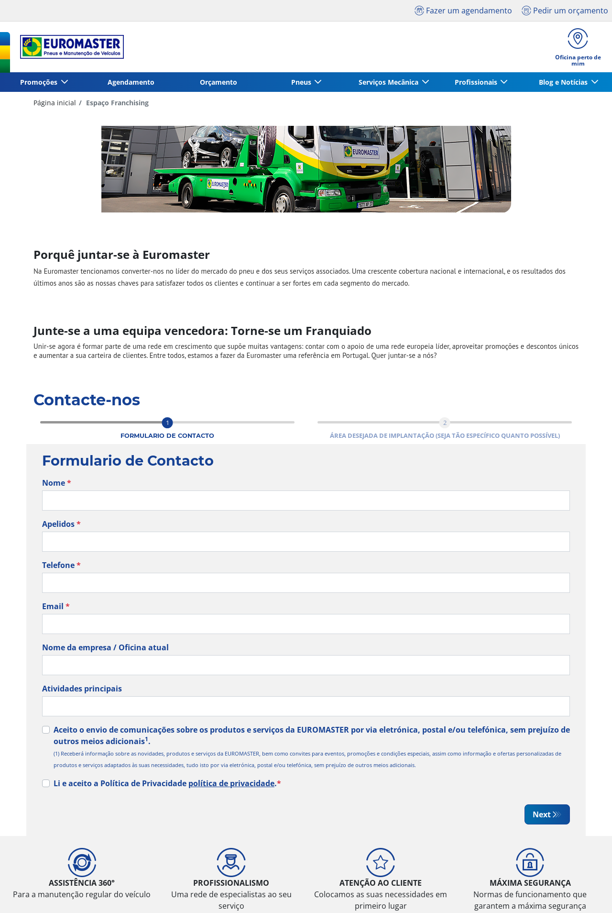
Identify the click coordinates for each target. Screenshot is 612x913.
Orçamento (218, 82)
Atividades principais (82, 689)
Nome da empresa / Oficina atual (105, 648)
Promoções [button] (39, 82)
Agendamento (131, 82)
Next (542, 815)
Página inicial (54, 103)
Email (56, 606)
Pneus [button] (302, 82)
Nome (56, 483)
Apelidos (61, 524)
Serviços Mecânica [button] (389, 82)
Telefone (61, 565)
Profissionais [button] (476, 82)
